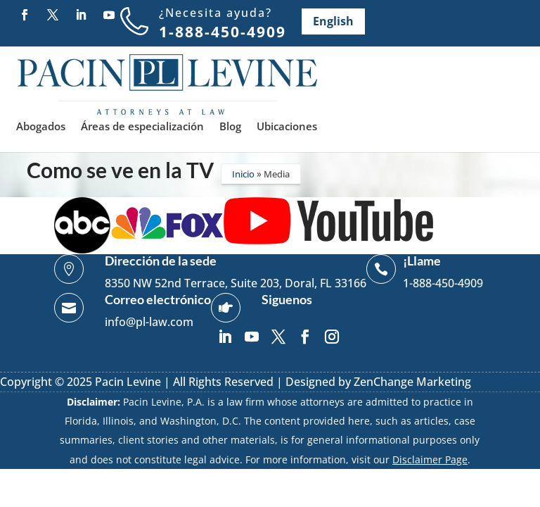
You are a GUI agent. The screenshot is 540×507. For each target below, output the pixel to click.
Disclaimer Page (430, 459)
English (333, 21)
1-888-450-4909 (222, 32)
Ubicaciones (287, 127)
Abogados (40, 127)
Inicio (243, 174)
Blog (230, 127)
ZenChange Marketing (412, 381)
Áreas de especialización (142, 127)
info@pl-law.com (149, 322)
